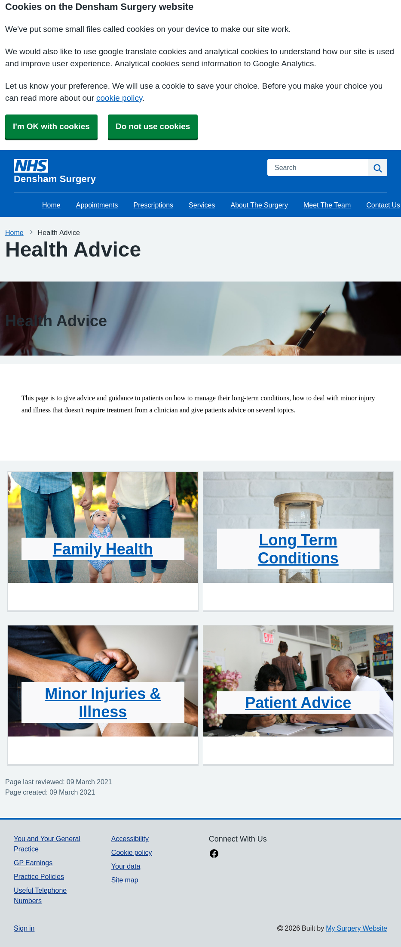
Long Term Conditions (298, 549)
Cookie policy (131, 852)
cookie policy (119, 98)
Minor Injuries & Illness (103, 702)
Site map (124, 879)
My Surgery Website (356, 928)
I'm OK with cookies (51, 126)
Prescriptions (153, 204)
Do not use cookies (153, 126)
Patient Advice (298, 702)
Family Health (103, 549)
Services (202, 204)
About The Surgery (259, 204)
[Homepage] (135, 171)
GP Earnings (33, 862)
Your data (125, 866)
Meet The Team (327, 204)
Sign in (24, 928)
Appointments (97, 204)
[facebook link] (214, 854)
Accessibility (130, 838)
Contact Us (383, 204)
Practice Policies (39, 876)
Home (51, 204)
